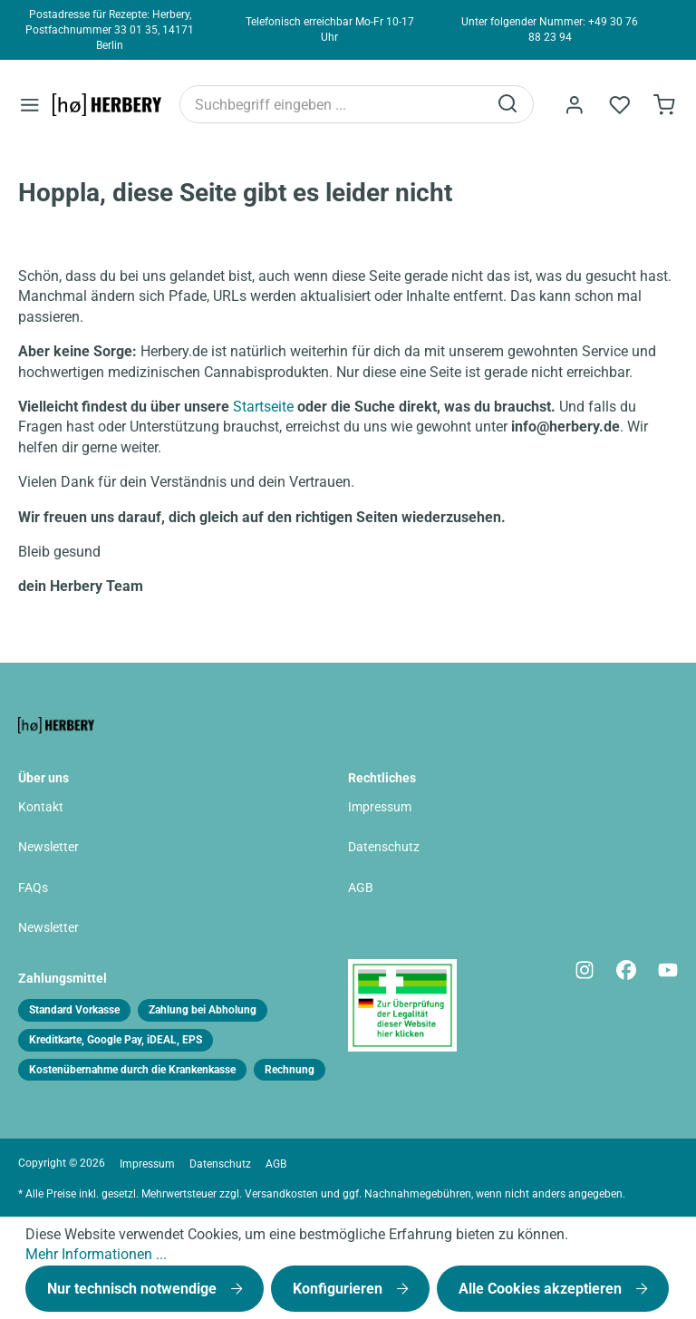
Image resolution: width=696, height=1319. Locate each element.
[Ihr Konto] (573, 105)
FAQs (33, 888)
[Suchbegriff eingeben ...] (333, 104)
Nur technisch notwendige (133, 1288)
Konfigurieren (339, 1288)
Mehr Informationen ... (96, 1254)
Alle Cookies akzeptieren (542, 1288)
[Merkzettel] (619, 105)
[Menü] (30, 105)
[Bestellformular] (664, 105)
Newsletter (48, 847)
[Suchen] (508, 104)
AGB (360, 888)
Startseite (263, 406)
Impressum (379, 807)
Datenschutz (384, 847)
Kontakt (40, 807)
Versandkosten (281, 1194)
